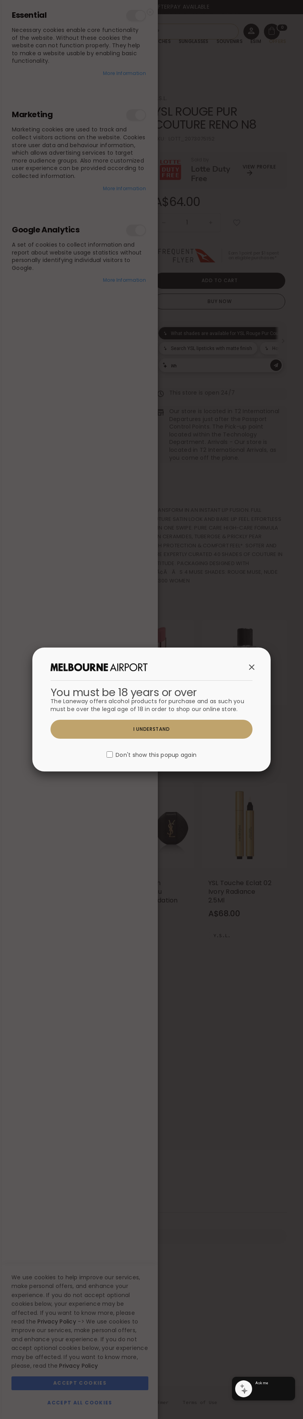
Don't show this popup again (156, 755)
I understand (151, 729)
